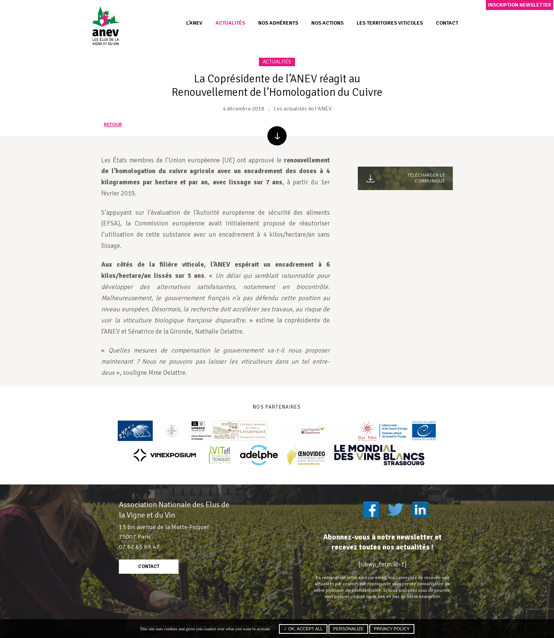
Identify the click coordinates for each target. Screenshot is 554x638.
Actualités (230, 23)
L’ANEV (194, 23)
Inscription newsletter (519, 5)
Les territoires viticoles (390, 23)
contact (148, 566)
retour (113, 125)
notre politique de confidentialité (347, 590)
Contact (447, 23)
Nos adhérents (278, 23)
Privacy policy (392, 628)
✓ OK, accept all (303, 628)
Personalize (348, 628)
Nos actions (327, 23)
